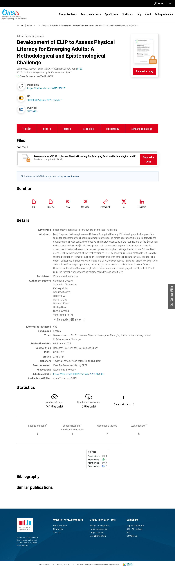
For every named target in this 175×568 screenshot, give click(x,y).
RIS (34, 206)
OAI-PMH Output (135, 528)
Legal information (100, 528)
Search (58, 532)
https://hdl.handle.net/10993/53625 (46, 88)
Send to (47, 128)
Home (29, 25)
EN (170, 3)
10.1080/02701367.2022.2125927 (44, 99)
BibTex (50, 206)
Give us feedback (68, 14)
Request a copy (144, 71)
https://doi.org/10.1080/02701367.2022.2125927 (78, 373)
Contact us (133, 535)
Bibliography (112, 128)
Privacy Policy (63, 564)
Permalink (105, 206)
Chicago (85, 206)
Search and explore (91, 14)
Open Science (111, 14)
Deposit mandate (136, 525)
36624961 (32, 111)
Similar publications (141, 128)
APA (68, 206)
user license (72, 176)
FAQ (129, 532)
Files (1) (27, 128)
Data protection (99, 535)
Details (67, 128)
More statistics (122, 404)
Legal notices (98, 532)
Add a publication (164, 14)
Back (23, 25)
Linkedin (141, 206)
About (148, 14)
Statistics (127, 14)
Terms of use (43, 564)
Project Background (101, 525)
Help (139, 14)
